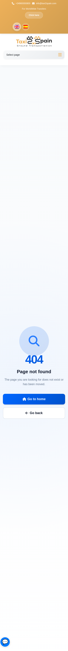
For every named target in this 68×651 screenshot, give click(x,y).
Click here (34, 15)
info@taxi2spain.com (44, 3)
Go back (34, 413)
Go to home (34, 399)
